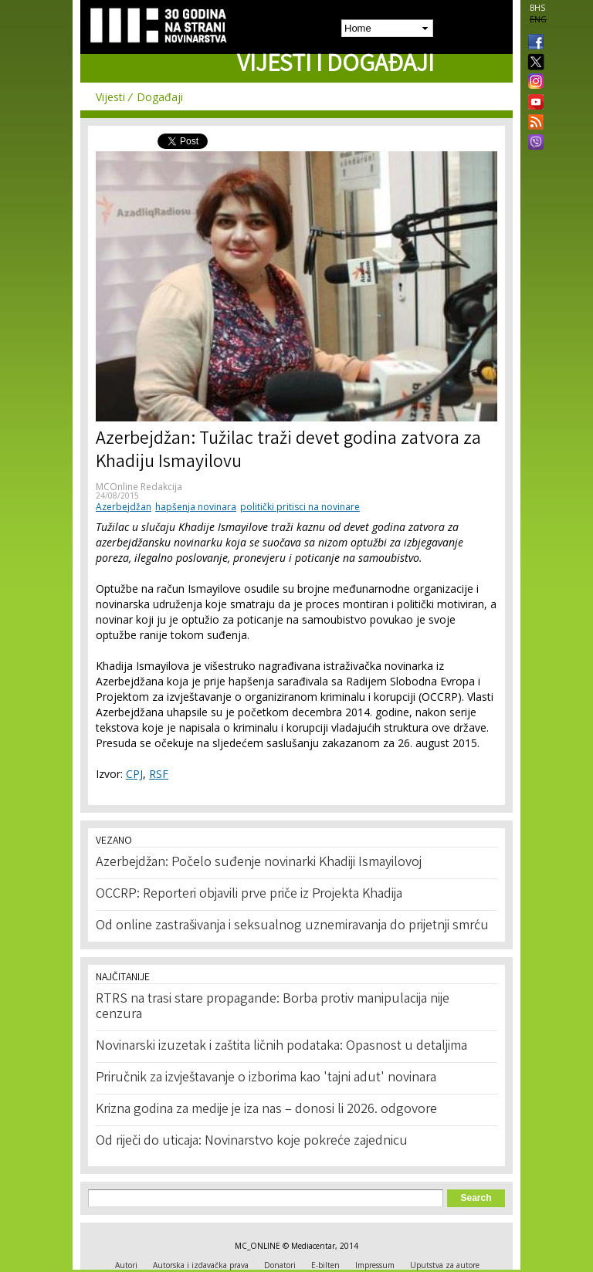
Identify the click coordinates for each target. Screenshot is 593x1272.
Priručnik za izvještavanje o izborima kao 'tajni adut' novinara (266, 1078)
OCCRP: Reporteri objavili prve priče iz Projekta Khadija (249, 895)
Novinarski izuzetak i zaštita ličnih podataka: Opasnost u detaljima (281, 1047)
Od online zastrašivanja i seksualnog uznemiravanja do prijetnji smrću (292, 926)
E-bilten (325, 1265)
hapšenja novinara (195, 506)
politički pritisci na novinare (300, 506)
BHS (537, 7)
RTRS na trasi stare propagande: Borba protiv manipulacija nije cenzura (272, 1007)
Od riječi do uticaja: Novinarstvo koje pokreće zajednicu (252, 1142)
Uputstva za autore (444, 1265)
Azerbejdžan (123, 506)
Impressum (375, 1265)
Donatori (280, 1265)
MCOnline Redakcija (139, 486)
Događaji (160, 97)
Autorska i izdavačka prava (201, 1265)
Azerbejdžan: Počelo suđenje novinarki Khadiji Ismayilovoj (259, 863)
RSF (158, 773)
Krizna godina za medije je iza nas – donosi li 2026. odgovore (266, 1110)
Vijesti (110, 97)
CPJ (134, 773)
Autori (126, 1265)
